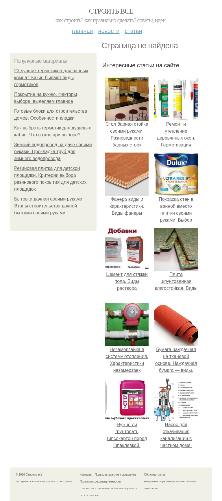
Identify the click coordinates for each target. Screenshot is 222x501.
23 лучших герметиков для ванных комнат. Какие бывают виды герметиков (51, 77)
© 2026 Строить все (29, 474)
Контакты (86, 474)
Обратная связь (154, 474)
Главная (82, 31)
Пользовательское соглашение (115, 474)
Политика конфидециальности (100, 481)
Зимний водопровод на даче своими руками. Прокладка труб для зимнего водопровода (53, 151)
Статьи (133, 31)
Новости (108, 31)
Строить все (111, 11)
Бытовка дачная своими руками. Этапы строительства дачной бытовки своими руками (49, 205)
